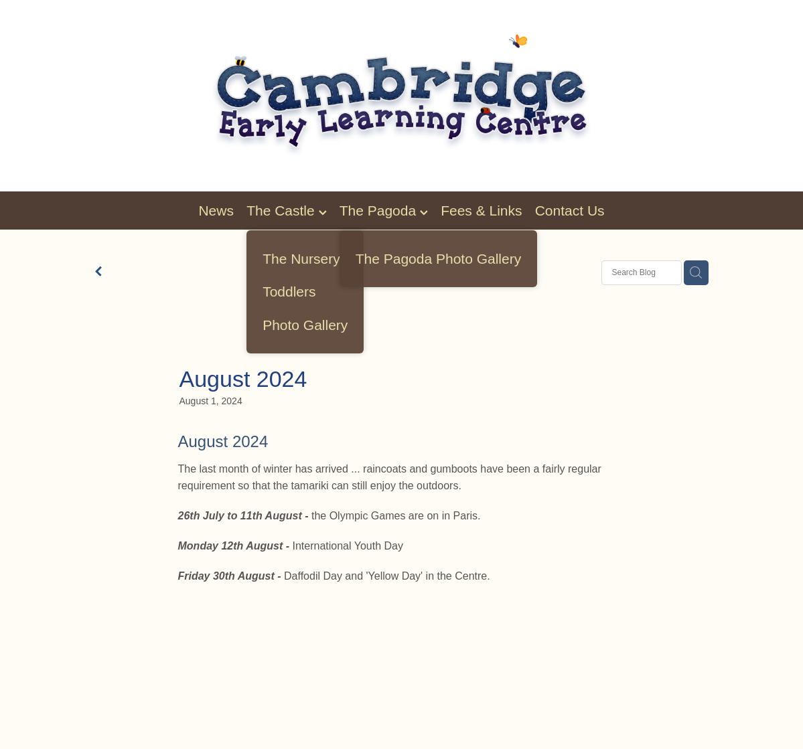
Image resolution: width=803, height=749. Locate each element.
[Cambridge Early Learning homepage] (401, 95)
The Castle (286, 210)
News (216, 210)
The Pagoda (384, 210)
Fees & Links (481, 210)
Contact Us (570, 210)
